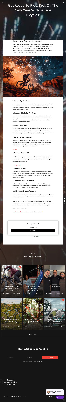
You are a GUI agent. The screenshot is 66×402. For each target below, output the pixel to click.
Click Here (15, 149)
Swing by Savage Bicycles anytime (20, 212)
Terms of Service (40, 361)
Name (9, 355)
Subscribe (32, 230)
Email (26, 355)
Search (60, 3)
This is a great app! (17, 165)
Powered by (33, 236)
